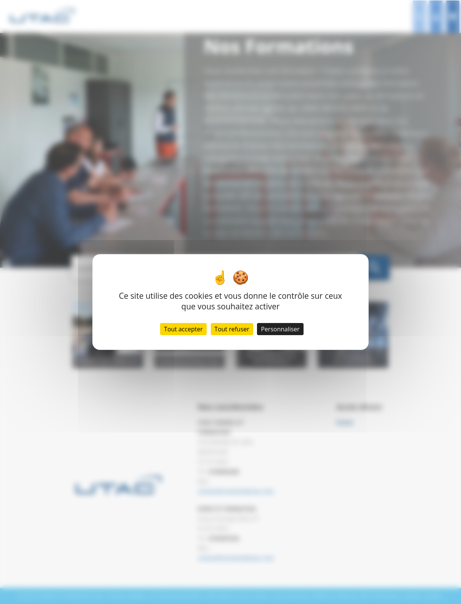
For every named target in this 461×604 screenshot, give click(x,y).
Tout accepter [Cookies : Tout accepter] (183, 329)
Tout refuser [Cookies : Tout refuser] (232, 329)
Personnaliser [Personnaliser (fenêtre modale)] (280, 329)
